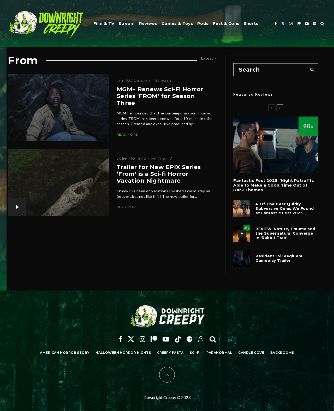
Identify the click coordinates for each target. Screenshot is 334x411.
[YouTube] (307, 23)
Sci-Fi (195, 353)
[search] (312, 69)
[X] (283, 23)
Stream (126, 23)
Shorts (251, 23)
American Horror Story (64, 353)
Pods (203, 23)
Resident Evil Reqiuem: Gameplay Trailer (279, 258)
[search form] (270, 69)
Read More (127, 134)
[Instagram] (291, 23)
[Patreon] (299, 23)
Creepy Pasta (170, 353)
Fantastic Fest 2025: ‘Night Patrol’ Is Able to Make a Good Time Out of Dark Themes (273, 185)
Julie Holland (132, 158)
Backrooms (282, 353)
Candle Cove (251, 353)
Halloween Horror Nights (123, 353)
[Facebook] (275, 23)
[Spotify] (314, 23)
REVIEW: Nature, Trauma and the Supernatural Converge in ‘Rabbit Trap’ (285, 233)
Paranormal (219, 353)
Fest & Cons (226, 23)
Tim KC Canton (133, 80)
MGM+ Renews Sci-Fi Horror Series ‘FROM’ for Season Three (160, 96)
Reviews (148, 23)
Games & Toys (177, 23)
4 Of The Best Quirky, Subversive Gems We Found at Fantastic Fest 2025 (284, 208)
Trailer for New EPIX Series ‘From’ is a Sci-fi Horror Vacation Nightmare (159, 174)
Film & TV (103, 23)
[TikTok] (178, 339)
